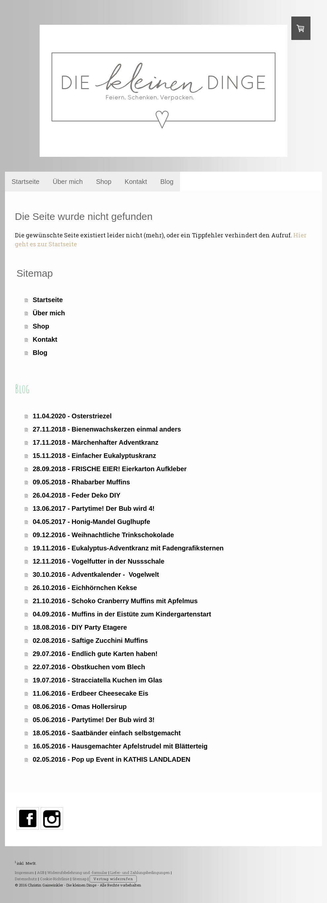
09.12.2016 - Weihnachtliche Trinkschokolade (103, 534)
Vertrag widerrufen (113, 878)
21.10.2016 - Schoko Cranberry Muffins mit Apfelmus (115, 601)
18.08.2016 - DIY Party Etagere (80, 627)
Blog (166, 181)
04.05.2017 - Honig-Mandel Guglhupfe (91, 521)
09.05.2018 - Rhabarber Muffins (81, 482)
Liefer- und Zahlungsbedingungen (140, 872)
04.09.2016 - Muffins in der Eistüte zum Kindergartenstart (122, 614)
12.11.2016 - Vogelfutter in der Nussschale (98, 561)
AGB (40, 872)
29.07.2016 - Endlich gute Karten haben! (95, 653)
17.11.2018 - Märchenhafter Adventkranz (96, 442)
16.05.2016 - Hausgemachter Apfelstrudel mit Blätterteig (120, 746)
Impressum (24, 872)
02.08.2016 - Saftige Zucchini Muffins (90, 640)
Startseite (25, 181)
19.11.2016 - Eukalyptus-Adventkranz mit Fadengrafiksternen (128, 548)
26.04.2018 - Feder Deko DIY (77, 495)
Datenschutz (26, 878)
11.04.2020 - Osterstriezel (72, 416)
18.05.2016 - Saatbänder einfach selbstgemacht (107, 733)
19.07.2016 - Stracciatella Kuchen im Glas (97, 680)
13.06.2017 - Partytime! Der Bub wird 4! (94, 508)
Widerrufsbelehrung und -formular (77, 872)
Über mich (68, 181)
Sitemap (79, 878)
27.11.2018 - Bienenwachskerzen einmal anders (107, 429)
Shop (104, 181)
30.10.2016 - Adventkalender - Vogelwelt (96, 574)
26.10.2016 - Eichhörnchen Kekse (85, 587)
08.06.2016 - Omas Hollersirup (80, 706)
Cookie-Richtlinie (54, 878)
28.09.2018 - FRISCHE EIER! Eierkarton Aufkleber (110, 468)
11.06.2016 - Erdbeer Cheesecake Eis (90, 693)
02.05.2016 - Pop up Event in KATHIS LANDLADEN (112, 759)
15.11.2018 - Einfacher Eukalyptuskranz (94, 455)
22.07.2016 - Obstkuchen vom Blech (89, 667)
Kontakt (136, 181)
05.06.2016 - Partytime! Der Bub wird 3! (94, 719)
